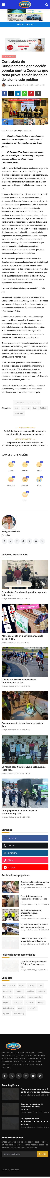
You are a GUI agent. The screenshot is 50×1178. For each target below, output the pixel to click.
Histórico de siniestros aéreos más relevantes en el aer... (34, 925)
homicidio (7, 997)
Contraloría (19, 402)
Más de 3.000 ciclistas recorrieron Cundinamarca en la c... (19, 681)
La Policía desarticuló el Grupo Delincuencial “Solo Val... (24, 768)
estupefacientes (35, 997)
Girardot (41, 1002)
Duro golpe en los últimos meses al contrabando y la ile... (19, 812)
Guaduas (30, 991)
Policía (21, 985)
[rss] (40, 1076)
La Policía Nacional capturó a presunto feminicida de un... (33, 939)
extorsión (32, 1008)
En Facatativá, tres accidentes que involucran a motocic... (34, 1121)
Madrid (21, 1008)
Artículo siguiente (25, 439)
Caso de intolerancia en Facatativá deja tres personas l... (34, 899)
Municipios (19, 413)
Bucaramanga (19, 1014)
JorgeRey (41, 991)
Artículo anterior (25, 428)
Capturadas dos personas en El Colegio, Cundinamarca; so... (34, 964)
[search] (46, 5)
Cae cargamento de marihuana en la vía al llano (22, 724)
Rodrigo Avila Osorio (11, 531)
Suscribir (43, 1154)
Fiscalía (31, 985)
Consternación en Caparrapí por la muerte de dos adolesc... (35, 883)
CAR (40, 985)
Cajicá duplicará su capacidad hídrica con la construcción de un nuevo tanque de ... (25, 432)
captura (19, 991)
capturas (29, 1002)
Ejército (6, 1014)
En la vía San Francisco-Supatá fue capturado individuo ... (24, 593)
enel (16, 408)
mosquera (18, 1002)
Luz (34, 408)
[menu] (3, 5)
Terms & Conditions (10, 1169)
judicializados (8, 1008)
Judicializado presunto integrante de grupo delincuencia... (31, 913)
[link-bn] (25, 45)
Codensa (25, 408)
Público (43, 408)
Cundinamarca (33, 402)
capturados (20, 997)
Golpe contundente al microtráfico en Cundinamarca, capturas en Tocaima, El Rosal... (25, 444)
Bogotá (6, 1002)
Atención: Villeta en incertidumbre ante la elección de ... (22, 637)
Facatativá (7, 991)
